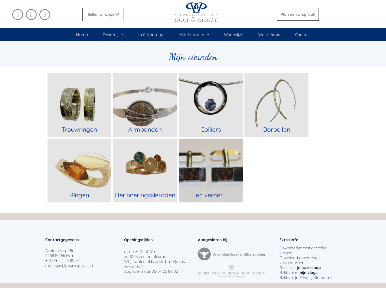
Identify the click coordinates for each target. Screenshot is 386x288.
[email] (44, 15)
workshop (311, 267)
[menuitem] (82, 34)
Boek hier (287, 267)
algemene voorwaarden (298, 260)
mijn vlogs (308, 272)
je (298, 267)
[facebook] (17, 15)
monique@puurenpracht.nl (69, 265)
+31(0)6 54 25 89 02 (62, 260)
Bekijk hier (288, 272)
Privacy (306, 277)
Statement (323, 277)
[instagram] (31, 15)
